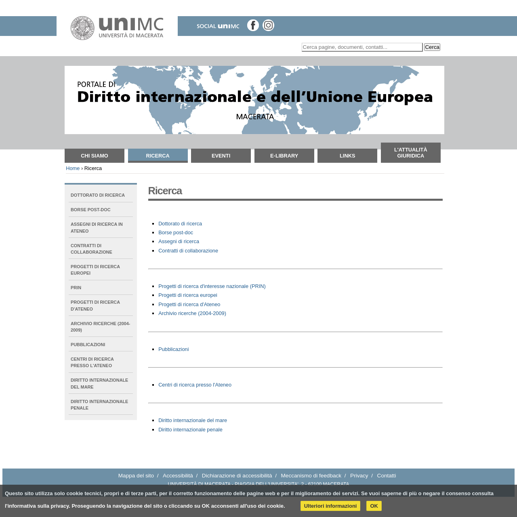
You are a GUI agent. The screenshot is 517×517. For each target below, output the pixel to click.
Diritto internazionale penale (190, 430)
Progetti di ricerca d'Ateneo (189, 304)
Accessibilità (178, 476)
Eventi (221, 156)
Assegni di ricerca (178, 241)
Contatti (386, 476)
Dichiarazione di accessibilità (237, 476)
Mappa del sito (136, 476)
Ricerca (157, 156)
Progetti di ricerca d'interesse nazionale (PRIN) (212, 286)
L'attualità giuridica (410, 153)
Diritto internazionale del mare (192, 420)
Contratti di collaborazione (188, 251)
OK (374, 506)
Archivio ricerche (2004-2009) (192, 313)
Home (73, 168)
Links (347, 156)
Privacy (359, 476)
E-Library (284, 156)
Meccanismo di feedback (311, 476)
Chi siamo (94, 156)
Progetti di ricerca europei (187, 295)
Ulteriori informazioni (330, 506)
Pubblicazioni (173, 349)
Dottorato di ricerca (180, 224)
